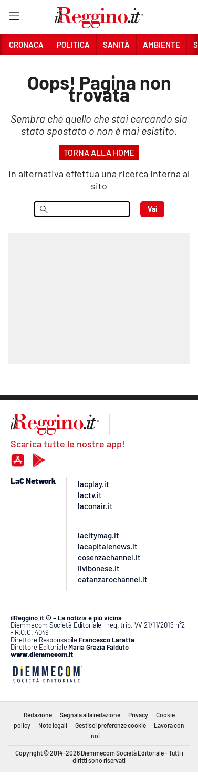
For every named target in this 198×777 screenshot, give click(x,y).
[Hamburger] (14, 18)
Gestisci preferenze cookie (110, 725)
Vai (153, 208)
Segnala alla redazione (90, 714)
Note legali (52, 725)
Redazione (38, 714)
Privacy (138, 714)
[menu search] (82, 209)
